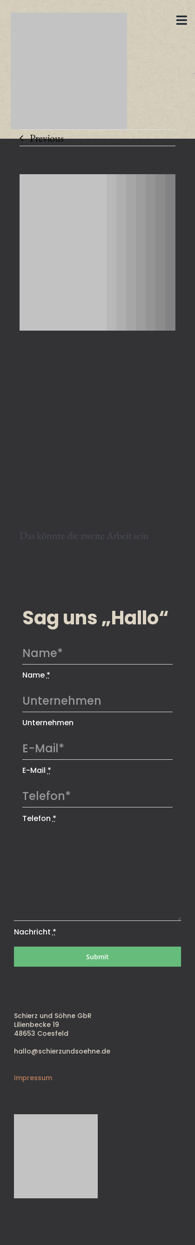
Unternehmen (48, 722)
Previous (47, 138)
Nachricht (35, 932)
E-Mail (36, 770)
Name (36, 675)
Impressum (33, 1077)
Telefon (39, 818)
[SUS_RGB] (69, 17)
